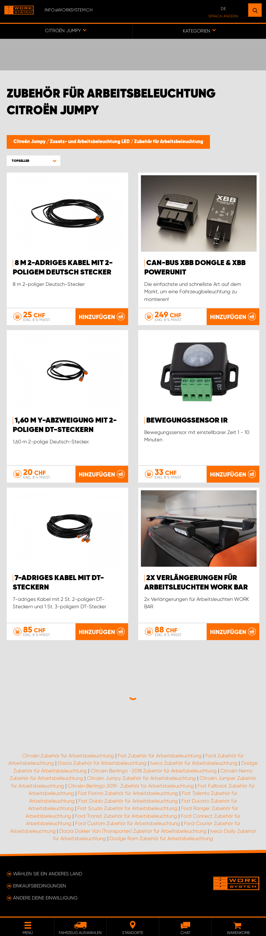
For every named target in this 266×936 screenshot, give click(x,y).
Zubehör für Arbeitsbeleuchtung (168, 141)
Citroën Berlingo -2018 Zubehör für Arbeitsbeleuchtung (154, 771)
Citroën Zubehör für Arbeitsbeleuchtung (68, 756)
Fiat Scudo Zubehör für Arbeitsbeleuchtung (127, 808)
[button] (33, 160)
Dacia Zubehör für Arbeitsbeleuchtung (102, 763)
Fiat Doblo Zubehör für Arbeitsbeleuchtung (128, 801)
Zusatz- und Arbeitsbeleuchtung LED (90, 141)
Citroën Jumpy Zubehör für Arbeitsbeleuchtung (141, 778)
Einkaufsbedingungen (39, 885)
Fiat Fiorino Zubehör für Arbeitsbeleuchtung (128, 793)
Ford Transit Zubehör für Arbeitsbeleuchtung (126, 816)
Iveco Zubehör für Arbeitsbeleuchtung (193, 763)
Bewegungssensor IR (187, 420)
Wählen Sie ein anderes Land (47, 873)
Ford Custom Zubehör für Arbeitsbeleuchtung (127, 823)
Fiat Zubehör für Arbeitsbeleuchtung (160, 756)
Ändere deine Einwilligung (45, 897)
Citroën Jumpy (30, 141)
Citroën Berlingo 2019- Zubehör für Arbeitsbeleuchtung (131, 786)
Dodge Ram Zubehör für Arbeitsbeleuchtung (161, 838)
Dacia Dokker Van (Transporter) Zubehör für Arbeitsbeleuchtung (133, 831)
